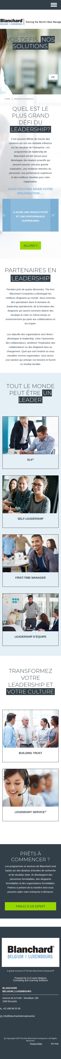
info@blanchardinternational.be (19, 1016)
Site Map (55, 1044)
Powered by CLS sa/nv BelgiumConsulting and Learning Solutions (30, 979)
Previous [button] (4, 215)
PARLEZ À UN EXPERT (30, 906)
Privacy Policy (36, 1044)
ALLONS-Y (30, 245)
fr (52, 77)
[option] (30, 215)
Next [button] (53, 215)
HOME (7, 99)
